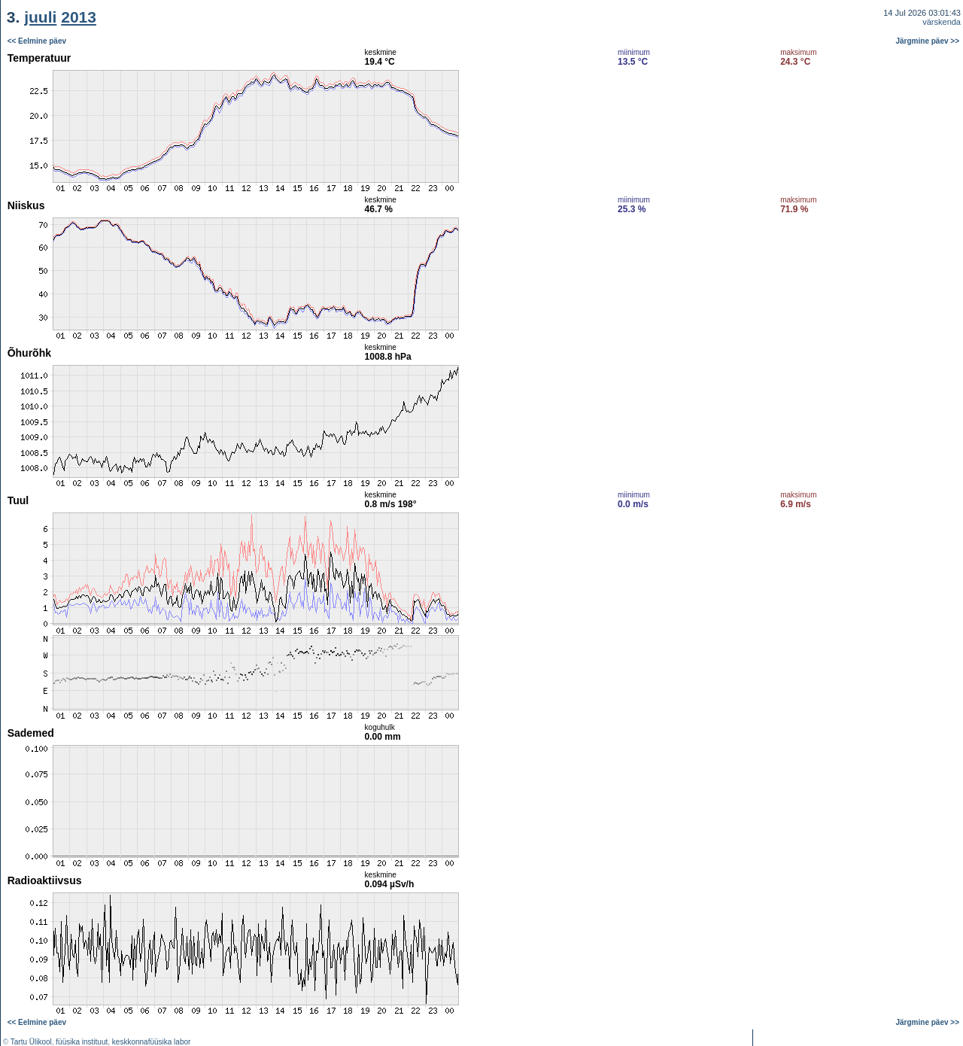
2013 (78, 17)
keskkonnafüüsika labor (151, 1042)
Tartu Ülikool (31, 1042)
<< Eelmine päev (37, 41)
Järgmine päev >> (928, 41)
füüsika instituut (82, 1042)
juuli (40, 17)
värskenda (941, 21)
